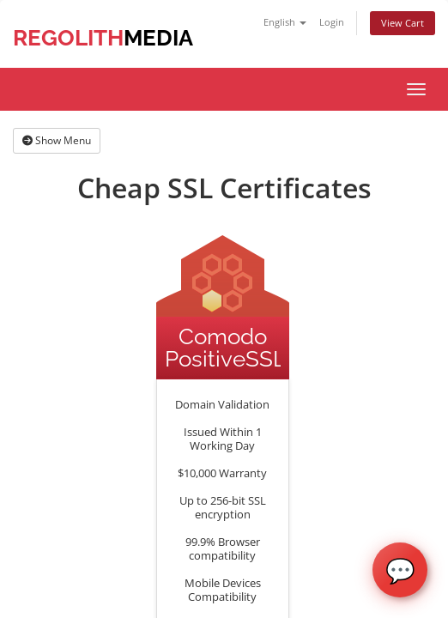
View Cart (402, 22)
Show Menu (56, 140)
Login (331, 21)
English (284, 21)
